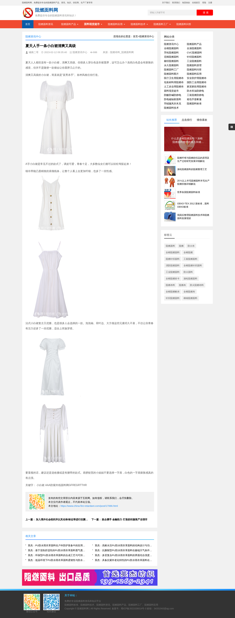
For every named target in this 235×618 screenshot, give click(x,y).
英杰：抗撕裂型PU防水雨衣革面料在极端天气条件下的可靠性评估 (124, 550)
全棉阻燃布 (189, 291)
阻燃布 (182, 285)
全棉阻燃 (188, 252)
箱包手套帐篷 (194, 99)
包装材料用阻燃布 (174, 82)
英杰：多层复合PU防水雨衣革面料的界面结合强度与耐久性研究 (124, 555)
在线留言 (196, 2)
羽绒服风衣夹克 (172, 103)
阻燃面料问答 (183, 24)
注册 (210, 2)
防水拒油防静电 (195, 90)
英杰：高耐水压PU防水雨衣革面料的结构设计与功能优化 (124, 545)
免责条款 (186, 2)
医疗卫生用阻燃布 (174, 78)
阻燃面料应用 (115, 24)
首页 (27, 24)
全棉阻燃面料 (171, 48)
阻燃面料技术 (138, 24)
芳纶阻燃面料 (171, 52)
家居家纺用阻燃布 (196, 86)
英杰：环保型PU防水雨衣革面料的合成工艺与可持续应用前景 (57, 555)
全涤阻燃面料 (194, 48)
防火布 (191, 246)
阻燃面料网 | (83, 608)
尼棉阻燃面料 (171, 56)
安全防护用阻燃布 (196, 78)
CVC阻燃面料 (194, 52)
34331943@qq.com (164, 608)
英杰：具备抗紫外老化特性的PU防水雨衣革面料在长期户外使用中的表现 (124, 560)
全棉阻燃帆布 (173, 291)
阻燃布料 (170, 285)
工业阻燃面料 (194, 61)
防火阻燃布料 (197, 285)
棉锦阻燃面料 (190, 298)
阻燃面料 (170, 246)
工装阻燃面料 (190, 259)
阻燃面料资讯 (45, 24)
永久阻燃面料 (171, 65)
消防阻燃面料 (173, 265)
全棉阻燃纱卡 (173, 278)
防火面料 (188, 272)
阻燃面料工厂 (161, 24)
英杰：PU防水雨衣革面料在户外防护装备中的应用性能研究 (57, 545)
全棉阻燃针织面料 (193, 265)
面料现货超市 (171, 90)
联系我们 (176, 2)
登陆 (204, 2)
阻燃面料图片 (171, 73)
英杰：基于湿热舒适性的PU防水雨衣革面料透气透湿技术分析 (57, 550)
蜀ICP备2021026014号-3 (133, 608)
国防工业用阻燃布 (196, 82)
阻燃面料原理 (194, 65)
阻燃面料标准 (194, 103)
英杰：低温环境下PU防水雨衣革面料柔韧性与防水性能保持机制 (57, 560)
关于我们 (166, 2)
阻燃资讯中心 (171, 44)
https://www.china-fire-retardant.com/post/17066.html (89, 505)
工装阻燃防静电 (195, 95)
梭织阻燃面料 (171, 61)
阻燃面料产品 (68, 24)
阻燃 (181, 246)
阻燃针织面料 (173, 259)
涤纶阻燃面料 (190, 278)
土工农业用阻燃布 (174, 86)
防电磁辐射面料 (172, 99)
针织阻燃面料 (194, 56)
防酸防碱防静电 (172, 95)
